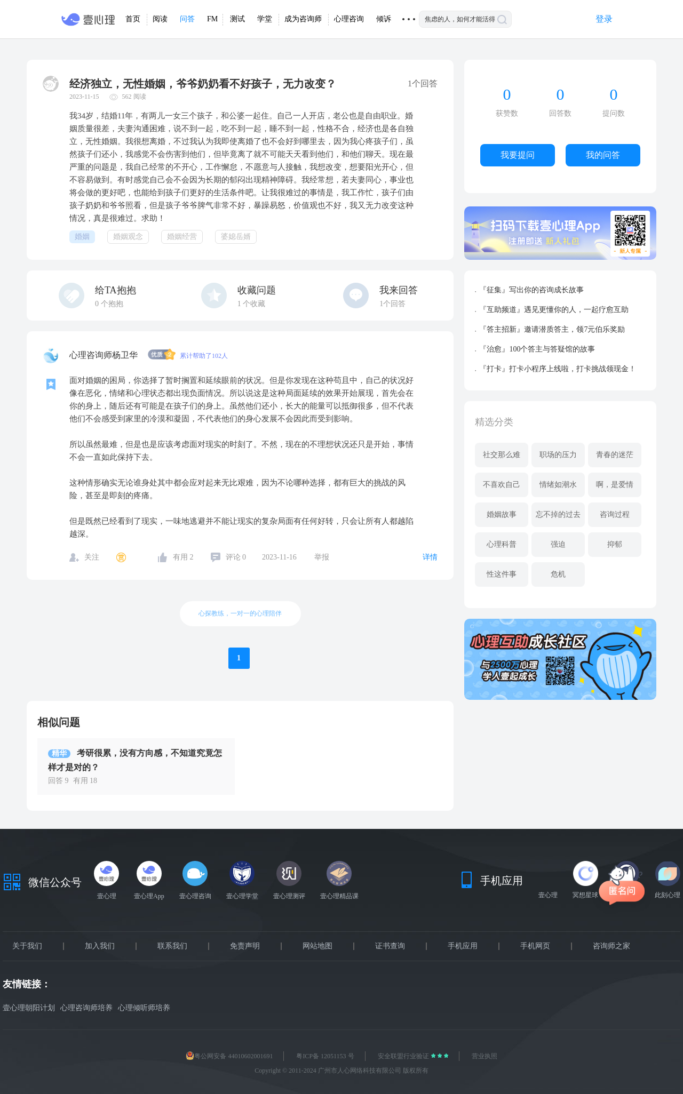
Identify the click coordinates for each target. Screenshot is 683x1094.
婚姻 (82, 237)
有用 (183, 557)
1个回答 (392, 304)
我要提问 (518, 154)
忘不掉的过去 (558, 514)
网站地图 (317, 946)
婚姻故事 (502, 514)
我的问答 (603, 154)
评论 (236, 557)
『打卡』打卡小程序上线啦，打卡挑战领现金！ (557, 369)
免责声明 (245, 946)
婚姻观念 (128, 237)
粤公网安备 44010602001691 (229, 1056)
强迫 (558, 544)
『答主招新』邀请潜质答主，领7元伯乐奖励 (552, 329)
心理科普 (502, 544)
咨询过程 (615, 514)
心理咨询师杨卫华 (104, 355)
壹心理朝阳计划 (29, 1008)
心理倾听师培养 (144, 1008)
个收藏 (251, 304)
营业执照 (484, 1056)
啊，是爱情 (614, 485)
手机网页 (535, 946)
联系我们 (172, 946)
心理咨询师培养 (86, 1008)
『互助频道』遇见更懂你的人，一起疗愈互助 (554, 310)
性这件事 (502, 574)
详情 (430, 557)
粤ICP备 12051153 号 (325, 1056)
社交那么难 (501, 455)
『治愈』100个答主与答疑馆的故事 (537, 349)
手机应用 (463, 946)
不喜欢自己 (501, 485)
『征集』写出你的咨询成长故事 (531, 290)
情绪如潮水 (558, 485)
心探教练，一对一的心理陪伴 (240, 613)
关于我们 (27, 946)
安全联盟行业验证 (404, 1056)
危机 (558, 574)
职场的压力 (558, 455)
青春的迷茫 (614, 455)
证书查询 (390, 946)
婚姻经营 (182, 237)
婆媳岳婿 (236, 237)
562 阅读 (134, 96)
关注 (91, 557)
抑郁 (614, 544)
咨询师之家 (611, 946)
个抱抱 (109, 304)
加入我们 (100, 946)
